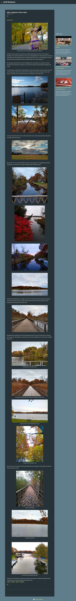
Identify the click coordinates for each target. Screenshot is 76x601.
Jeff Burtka (10, 20)
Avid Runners (9, 2)
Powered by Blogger (38, 599)
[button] (7, 16)
